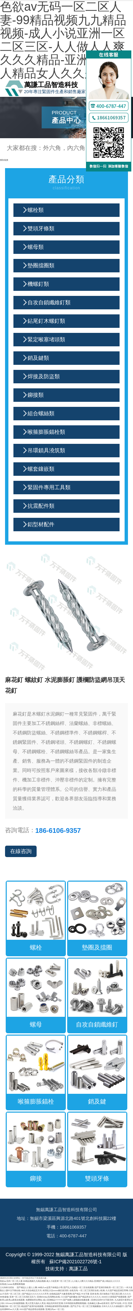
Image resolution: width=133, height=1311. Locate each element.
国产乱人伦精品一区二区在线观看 (78, 1287)
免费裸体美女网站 (34, 1300)
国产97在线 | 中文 (119, 1303)
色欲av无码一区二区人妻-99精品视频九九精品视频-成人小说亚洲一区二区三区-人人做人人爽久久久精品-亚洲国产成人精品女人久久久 (60, 1281)
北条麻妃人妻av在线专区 (98, 1303)
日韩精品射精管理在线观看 (57, 1306)
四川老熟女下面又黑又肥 (111, 1294)
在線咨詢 (21, 851)
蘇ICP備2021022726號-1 (75, 1261)
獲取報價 (4, 160)
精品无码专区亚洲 (55, 1303)
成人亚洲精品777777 (52, 1300)
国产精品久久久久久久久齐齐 (35, 1294)
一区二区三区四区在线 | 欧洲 (91, 1290)
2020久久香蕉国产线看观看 (113, 1297)
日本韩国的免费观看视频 (75, 1303)
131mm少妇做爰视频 (14, 1303)
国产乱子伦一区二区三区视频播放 (86, 1306)
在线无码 (74, 1290)
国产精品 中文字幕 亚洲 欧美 (85, 1294)
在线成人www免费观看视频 (12, 1284)
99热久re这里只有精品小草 (50, 1287)
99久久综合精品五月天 (31, 1290)
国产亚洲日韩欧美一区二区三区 (109, 1287)
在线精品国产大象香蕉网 (60, 1294)
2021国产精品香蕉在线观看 (31, 1309)
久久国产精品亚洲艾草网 (117, 1290)
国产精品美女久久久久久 (89, 1297)
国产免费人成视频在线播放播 (76, 1300)
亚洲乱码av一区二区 (54, 1309)
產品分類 (66, 183)
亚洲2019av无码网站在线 (48, 1297)
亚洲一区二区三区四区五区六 (22, 1297)
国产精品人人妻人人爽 (27, 1287)
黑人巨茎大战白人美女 (36, 1303)
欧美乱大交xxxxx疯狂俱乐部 (56, 1290)
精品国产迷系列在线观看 (32, 1306)
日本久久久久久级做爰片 (113, 1306)
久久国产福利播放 (69, 1297)
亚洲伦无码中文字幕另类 (102, 1300)
